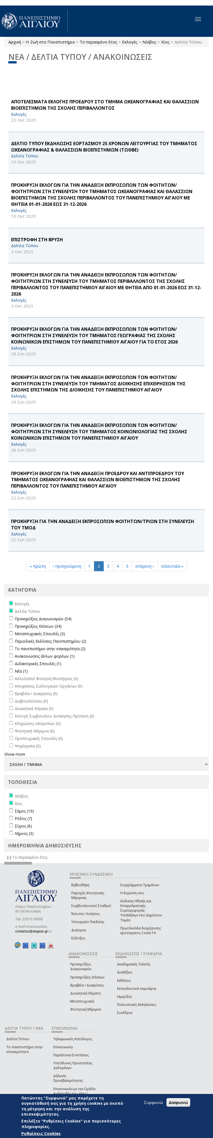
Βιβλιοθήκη (80, 885)
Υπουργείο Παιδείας (87, 921)
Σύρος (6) (23, 826)
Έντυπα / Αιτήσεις (85, 913)
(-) (9, 857)
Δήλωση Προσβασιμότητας (68, 1078)
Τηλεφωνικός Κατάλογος (72, 1039)
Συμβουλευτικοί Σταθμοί (91, 905)
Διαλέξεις (124, 972)
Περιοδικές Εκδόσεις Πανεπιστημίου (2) (50, 641)
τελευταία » (172, 566)
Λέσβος (149, 42)
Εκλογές (130, 42)
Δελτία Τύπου (17, 1039)
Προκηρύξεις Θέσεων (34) (38, 626)
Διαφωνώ (178, 1102)
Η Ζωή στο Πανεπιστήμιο (50, 42)
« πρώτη (38, 566)
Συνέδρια (124, 1012)
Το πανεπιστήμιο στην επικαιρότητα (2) (50, 648)
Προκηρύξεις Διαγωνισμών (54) (43, 618)
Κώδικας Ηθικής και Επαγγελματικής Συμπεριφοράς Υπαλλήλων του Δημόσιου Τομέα (141, 910)
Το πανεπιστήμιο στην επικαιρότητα (24, 1049)
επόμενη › (144, 566)
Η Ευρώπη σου (132, 893)
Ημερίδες (124, 996)
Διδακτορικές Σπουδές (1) (38, 663)
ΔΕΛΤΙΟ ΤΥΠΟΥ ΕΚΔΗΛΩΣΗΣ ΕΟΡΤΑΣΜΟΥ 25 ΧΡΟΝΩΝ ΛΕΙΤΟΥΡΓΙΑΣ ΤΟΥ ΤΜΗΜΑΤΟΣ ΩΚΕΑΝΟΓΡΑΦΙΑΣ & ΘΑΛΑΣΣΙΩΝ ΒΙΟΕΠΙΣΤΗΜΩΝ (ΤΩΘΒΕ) (104, 146)
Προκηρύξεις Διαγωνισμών (80, 966)
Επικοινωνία (63, 1047)
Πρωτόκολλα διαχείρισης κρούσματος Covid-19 (140, 930)
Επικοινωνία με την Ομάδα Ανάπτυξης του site (74, 1091)
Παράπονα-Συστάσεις (71, 1055)
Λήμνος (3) (24, 833)
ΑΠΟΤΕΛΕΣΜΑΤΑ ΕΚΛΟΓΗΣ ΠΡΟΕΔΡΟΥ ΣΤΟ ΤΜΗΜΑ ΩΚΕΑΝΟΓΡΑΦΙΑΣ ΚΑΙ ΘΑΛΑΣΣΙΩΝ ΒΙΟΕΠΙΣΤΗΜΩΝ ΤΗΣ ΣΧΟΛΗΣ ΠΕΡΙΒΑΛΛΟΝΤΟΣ (105, 105)
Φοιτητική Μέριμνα (85, 1009)
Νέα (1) (21, 671)
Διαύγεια (78, 930)
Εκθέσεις (124, 980)
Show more (14, 754)
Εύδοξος (78, 938)
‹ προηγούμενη (67, 566)
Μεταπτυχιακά (82, 1001)
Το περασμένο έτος (98, 42)
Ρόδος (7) (23, 818)
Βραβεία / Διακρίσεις (87, 985)
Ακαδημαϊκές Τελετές (133, 964)
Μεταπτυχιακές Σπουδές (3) (40, 633)
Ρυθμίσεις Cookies (41, 1133)
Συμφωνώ (153, 1102)
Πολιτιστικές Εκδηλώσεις (136, 1004)
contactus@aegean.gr (33, 931)
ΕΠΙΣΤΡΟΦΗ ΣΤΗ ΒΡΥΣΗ (37, 240)
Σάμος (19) (24, 811)
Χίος (165, 42)
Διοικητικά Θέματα (85, 993)
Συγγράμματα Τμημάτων (139, 885)
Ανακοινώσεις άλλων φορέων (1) (45, 656)
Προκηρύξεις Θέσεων (87, 977)
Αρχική (14, 42)
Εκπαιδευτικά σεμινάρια (136, 988)
